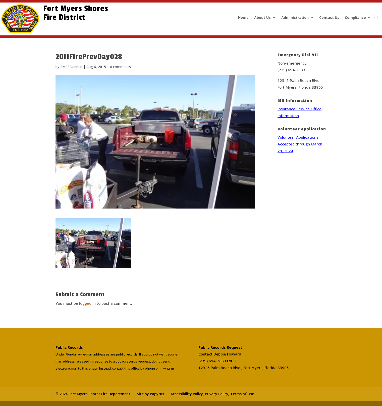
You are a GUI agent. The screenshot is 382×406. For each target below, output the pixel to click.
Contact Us (329, 18)
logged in (87, 303)
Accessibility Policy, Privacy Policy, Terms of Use (212, 393)
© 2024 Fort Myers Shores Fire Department (93, 393)
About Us (262, 18)
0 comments (120, 66)
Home (243, 18)
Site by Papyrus (150, 393)
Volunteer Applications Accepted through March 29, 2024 (300, 144)
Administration (295, 18)
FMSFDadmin (71, 66)
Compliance (355, 18)
